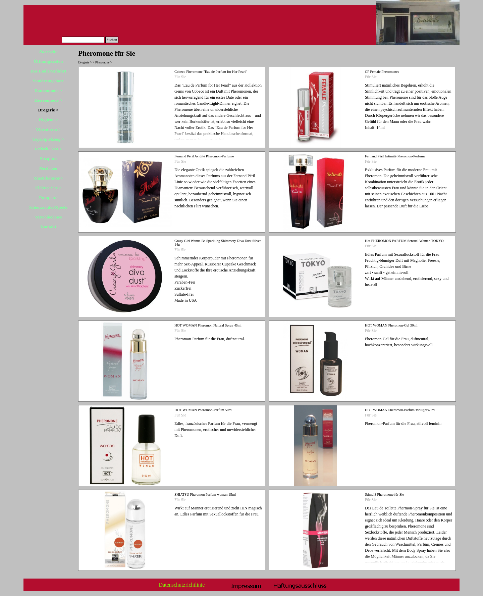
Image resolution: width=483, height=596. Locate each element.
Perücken (48, 168)
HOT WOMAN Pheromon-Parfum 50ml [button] (203, 410)
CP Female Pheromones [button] (382, 71)
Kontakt (48, 226)
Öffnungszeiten (48, 61)
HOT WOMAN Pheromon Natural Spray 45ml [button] (207, 325)
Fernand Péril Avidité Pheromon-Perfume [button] (204, 156)
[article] (171, 107)
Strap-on (48, 158)
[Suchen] (83, 40)
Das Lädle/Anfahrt (48, 70)
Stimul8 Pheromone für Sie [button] (384, 494)
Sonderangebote (48, 80)
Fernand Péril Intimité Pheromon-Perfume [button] (395, 156)
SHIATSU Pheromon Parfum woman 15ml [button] (205, 494)
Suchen (112, 40)
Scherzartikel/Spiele (48, 207)
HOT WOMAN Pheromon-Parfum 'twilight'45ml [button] (400, 410)
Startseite (48, 51)
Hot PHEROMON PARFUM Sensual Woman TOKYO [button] (404, 241)
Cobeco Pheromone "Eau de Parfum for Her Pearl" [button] (210, 71)
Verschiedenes (48, 216)
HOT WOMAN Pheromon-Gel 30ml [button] (391, 325)
